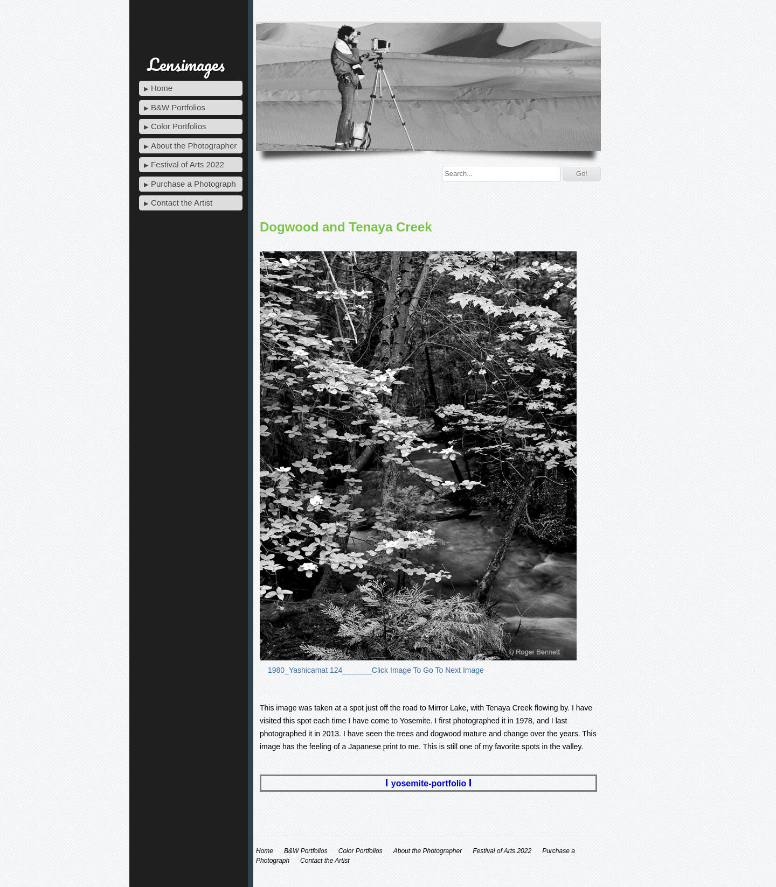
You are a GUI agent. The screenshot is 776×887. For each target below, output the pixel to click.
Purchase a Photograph (193, 183)
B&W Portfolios (178, 107)
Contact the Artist (181, 202)
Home (161, 88)
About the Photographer (194, 145)
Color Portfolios (178, 126)
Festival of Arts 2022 (187, 164)
